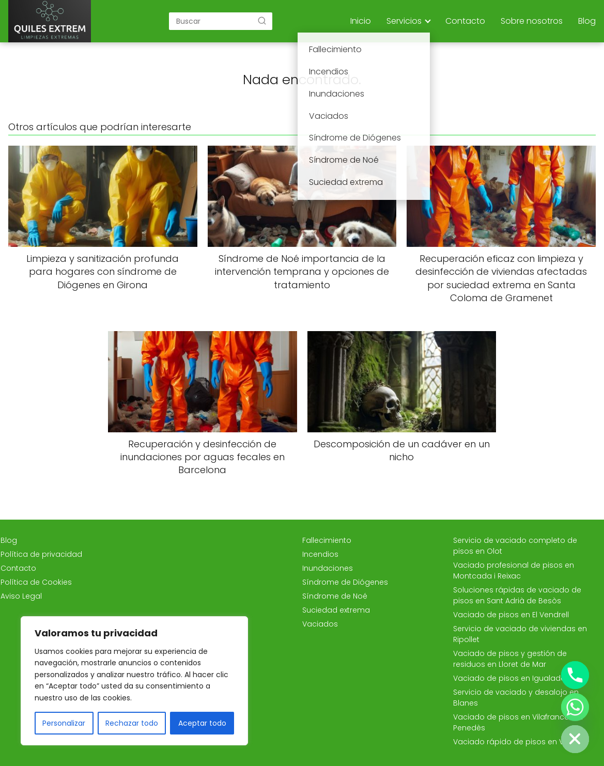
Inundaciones (327, 568)
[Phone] (575, 675)
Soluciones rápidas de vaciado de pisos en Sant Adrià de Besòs (517, 595)
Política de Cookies (36, 582)
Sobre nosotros (532, 21)
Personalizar (63, 723)
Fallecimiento (326, 540)
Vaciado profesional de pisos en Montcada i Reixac (513, 570)
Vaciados (320, 624)
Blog (587, 21)
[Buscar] (262, 20)
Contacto (465, 21)
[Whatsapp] (575, 707)
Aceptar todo (202, 723)
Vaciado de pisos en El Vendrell (511, 614)
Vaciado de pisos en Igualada (509, 678)
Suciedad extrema (336, 610)
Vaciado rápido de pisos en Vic (511, 742)
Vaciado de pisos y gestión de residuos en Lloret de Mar (510, 658)
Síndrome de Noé (334, 596)
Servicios (404, 21)
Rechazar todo (131, 723)
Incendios (320, 554)
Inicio (360, 21)
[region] (134, 680)
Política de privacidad (41, 554)
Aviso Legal (21, 596)
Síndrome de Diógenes (345, 582)
